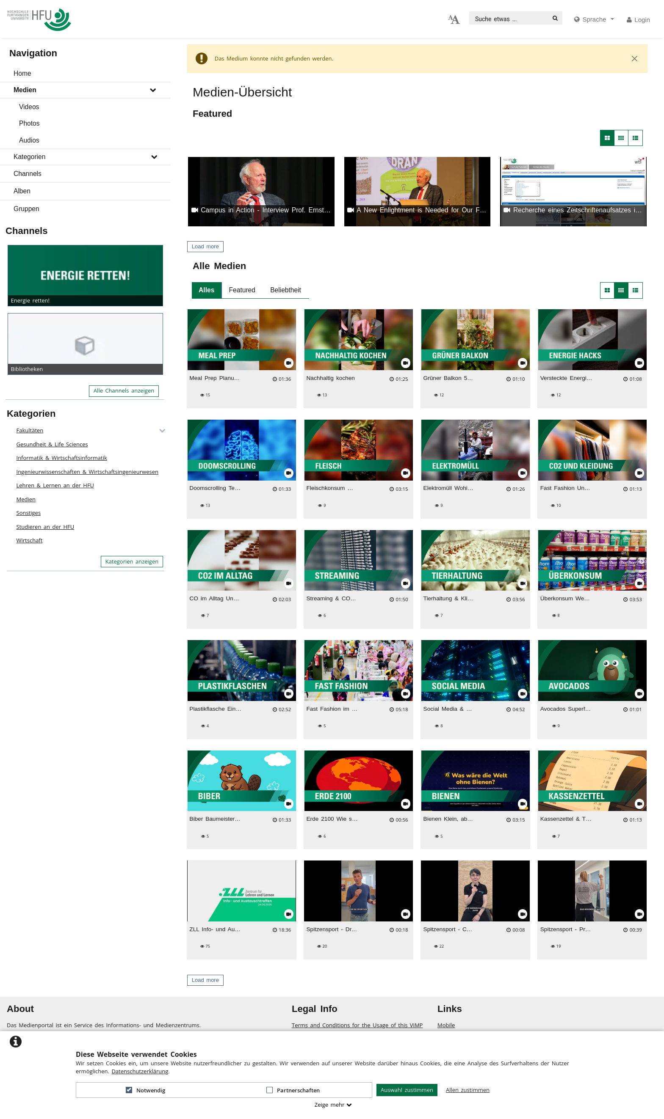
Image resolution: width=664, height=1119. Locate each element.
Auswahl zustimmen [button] (407, 1090)
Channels (28, 173)
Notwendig (145, 1090)
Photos (29, 123)
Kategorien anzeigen (132, 561)
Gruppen (26, 208)
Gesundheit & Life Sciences (52, 444)
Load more (205, 246)
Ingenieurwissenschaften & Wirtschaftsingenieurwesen (87, 472)
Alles (206, 290)
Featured (242, 290)
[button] (85, 73)
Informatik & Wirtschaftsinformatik (62, 458)
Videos (29, 106)
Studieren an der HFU (46, 527)
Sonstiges (29, 513)
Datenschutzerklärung (139, 1071)
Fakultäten (30, 430)
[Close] (635, 59)
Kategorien (29, 156)
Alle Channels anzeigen (124, 390)
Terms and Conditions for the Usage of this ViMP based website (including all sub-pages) (357, 1029)
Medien (25, 89)
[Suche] (555, 18)
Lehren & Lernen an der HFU (55, 485)
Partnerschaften (293, 1090)
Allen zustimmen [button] (468, 1090)
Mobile (446, 1025)
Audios (29, 140)
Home (22, 73)
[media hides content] (594, 20)
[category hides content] (159, 430)
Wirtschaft (30, 540)
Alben (22, 191)
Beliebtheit (285, 290)
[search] (509, 18)
